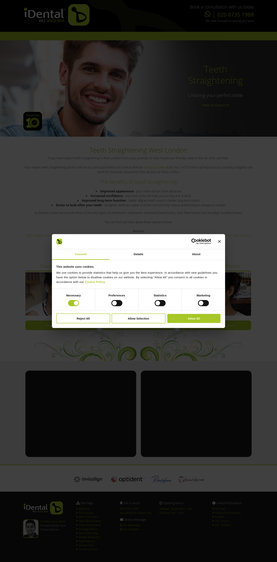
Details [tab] (138, 254)
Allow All (194, 318)
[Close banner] (219, 241)
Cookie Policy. (95, 282)
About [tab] (196, 254)
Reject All (83, 318)
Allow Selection (138, 318)
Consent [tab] (81, 254)
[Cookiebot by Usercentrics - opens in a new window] (194, 241)
